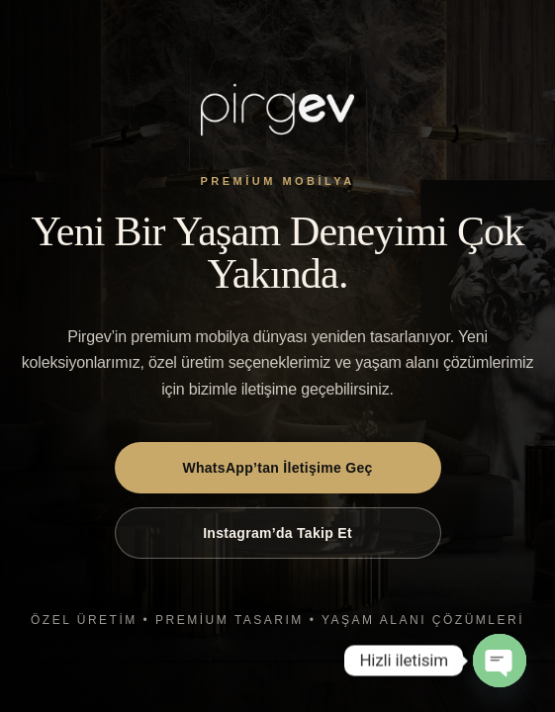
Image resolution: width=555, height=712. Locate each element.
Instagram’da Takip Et (277, 533)
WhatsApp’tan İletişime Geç (277, 468)
